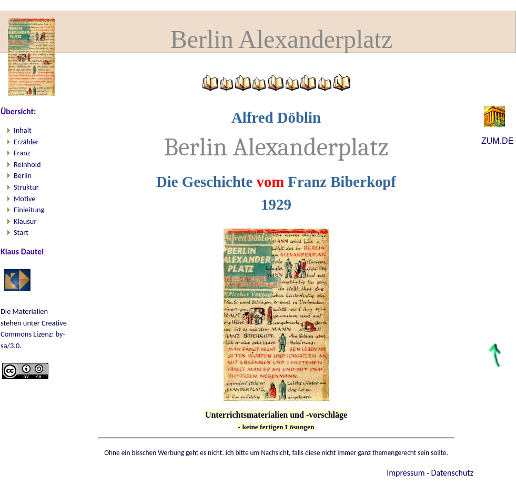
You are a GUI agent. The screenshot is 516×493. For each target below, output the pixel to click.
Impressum (405, 473)
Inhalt (23, 130)
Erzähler (26, 141)
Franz (22, 152)
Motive (24, 198)
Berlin (23, 175)
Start (21, 232)
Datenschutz (452, 473)
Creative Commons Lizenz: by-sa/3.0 (34, 334)
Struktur (26, 187)
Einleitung (29, 209)
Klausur (25, 221)
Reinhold (27, 164)
